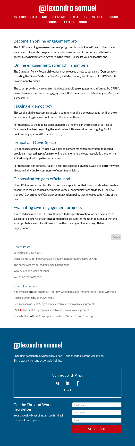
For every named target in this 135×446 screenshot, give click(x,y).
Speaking (58, 17)
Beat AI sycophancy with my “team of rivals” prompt (63, 304)
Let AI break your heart (28, 252)
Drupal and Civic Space (35, 142)
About (83, 22)
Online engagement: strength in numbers (51, 65)
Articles (98, 17)
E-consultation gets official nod (42, 178)
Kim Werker (21, 291)
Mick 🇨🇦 (19, 310)
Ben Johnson (21, 304)
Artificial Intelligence (31, 17)
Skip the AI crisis (44, 297)
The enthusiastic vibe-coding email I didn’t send (41, 265)
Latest (69, 22)
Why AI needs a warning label (31, 271)
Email (67, 390)
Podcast (53, 22)
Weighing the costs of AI (28, 277)
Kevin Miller (21, 316)
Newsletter (78, 17)
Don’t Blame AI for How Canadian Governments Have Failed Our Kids (55, 258)
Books (113, 17)
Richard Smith (22, 297)
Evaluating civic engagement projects (48, 207)
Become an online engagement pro (45, 41)
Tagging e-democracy (33, 106)
